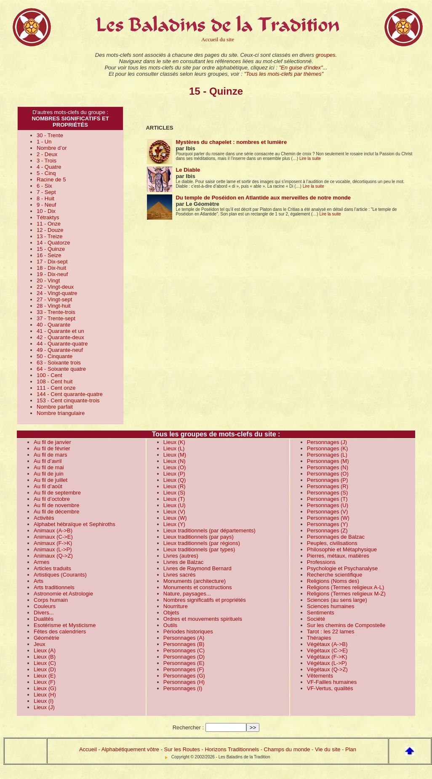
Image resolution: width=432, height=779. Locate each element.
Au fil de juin (49, 474)
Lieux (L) (174, 448)
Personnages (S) (327, 492)
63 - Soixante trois (59, 362)
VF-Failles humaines (332, 682)
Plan (350, 749)
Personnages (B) (184, 644)
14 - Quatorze (53, 242)
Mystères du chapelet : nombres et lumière (231, 142)
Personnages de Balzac (336, 537)
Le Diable (188, 170)
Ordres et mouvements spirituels (202, 619)
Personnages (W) (328, 518)
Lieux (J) (44, 707)
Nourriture (175, 606)
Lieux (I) (43, 701)
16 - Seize (49, 255)
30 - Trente (50, 135)
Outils (170, 625)
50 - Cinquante (54, 356)
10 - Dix (46, 211)
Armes (42, 562)
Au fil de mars (50, 455)
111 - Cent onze (56, 388)
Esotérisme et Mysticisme (65, 625)
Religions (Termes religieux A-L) (345, 587)
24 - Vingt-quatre (57, 293)
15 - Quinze (51, 249)
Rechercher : (188, 727)
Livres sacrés (179, 575)
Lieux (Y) (174, 524)
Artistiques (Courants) (60, 575)
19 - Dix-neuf (52, 274)
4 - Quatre (49, 167)
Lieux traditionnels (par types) (199, 549)
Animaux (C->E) (53, 537)
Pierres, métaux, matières (338, 556)
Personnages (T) (327, 499)
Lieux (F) (44, 682)
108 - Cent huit (54, 381)
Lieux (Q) (174, 480)
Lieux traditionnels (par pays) (198, 537)
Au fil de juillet (50, 480)
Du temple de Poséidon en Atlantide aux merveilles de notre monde (263, 197)
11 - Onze (49, 224)
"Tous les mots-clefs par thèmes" (283, 74)
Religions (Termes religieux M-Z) (346, 593)
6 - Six (44, 186)
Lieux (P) (174, 474)
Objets (171, 612)
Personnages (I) (183, 688)
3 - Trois (46, 160)
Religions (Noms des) (333, 581)
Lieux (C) (45, 663)
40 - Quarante (53, 325)
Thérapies (319, 638)
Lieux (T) (174, 499)
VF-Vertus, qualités (330, 688)
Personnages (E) (184, 663)
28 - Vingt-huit (54, 306)
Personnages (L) (327, 455)
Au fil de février (52, 448)
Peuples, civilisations (332, 543)
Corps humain (51, 600)
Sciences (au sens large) (337, 600)
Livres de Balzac (183, 562)
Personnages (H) (184, 682)
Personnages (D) (184, 657)
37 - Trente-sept (56, 318)
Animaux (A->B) (53, 530)
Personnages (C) (184, 650)
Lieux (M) (174, 455)
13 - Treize (49, 236)
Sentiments (320, 612)
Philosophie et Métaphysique (342, 549)
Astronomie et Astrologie (63, 593)
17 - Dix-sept (52, 261)
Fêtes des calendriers (60, 631)
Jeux (39, 644)
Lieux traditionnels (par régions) (201, 543)
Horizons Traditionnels (232, 749)
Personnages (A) (184, 638)
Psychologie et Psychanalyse (342, 568)
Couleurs (45, 606)
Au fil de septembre (57, 492)
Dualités (43, 619)
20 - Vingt (48, 280)
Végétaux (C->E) (327, 650)
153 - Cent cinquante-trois (68, 400)
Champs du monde (287, 749)
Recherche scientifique (335, 575)
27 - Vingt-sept (54, 299)
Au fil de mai (49, 467)
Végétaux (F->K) (327, 657)
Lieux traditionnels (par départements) (209, 530)
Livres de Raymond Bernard (197, 568)
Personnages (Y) (327, 524)
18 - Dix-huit (51, 268)
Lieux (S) (174, 492)
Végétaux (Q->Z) (327, 669)
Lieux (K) (174, 442)
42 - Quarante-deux (60, 337)
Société (316, 619)
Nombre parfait (55, 407)
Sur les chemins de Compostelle (346, 625)
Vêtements (320, 676)
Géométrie (46, 638)
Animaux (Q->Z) (53, 556)
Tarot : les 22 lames (331, 631)
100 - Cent (49, 375)
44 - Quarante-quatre (62, 343)
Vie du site (327, 749)
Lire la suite (310, 158)
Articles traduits (52, 568)
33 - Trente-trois (56, 312)
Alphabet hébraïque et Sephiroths (74, 524)
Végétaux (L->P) (327, 663)
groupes (326, 55)
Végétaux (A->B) (327, 644)
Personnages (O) (328, 474)
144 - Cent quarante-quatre (70, 394)
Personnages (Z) (327, 530)
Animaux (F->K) (53, 543)
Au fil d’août (48, 486)
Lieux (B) (45, 657)
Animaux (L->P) (53, 549)
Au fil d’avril (47, 461)
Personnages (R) (327, 486)
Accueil (88, 749)
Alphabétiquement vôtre (130, 749)
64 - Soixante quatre (61, 369)
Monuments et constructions (197, 587)
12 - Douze (50, 230)
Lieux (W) (175, 518)
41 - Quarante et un (60, 331)
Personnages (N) (327, 467)
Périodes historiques (188, 631)
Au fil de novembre (56, 505)
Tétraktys (48, 217)
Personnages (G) (184, 676)
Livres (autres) (180, 556)
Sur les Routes (182, 749)
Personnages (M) (328, 461)
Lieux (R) (174, 486)
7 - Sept (46, 192)
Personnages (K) (327, 448)
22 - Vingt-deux (55, 287)
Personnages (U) (327, 505)
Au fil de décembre (56, 511)
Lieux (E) (45, 676)
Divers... (44, 612)
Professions (321, 562)
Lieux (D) (45, 669)
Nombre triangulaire (61, 413)
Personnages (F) (183, 669)
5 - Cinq (46, 173)
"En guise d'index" (301, 67)
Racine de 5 (51, 179)
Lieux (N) (174, 461)
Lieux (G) (45, 688)
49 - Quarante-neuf (60, 350)
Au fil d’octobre (52, 499)
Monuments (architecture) (194, 581)
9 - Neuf (46, 205)
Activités (44, 518)
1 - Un (44, 141)
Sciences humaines (331, 606)
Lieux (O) (174, 467)
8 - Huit (45, 198)
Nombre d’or (52, 148)
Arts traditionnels (54, 587)
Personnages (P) (327, 480)
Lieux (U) (174, 505)
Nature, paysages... (187, 593)
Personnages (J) (327, 442)
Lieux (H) (45, 694)
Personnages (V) (327, 511)
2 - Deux (47, 154)
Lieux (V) (174, 511)
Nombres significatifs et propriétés (204, 600)
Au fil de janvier (52, 442)
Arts (38, 581)
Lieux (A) (45, 650)
